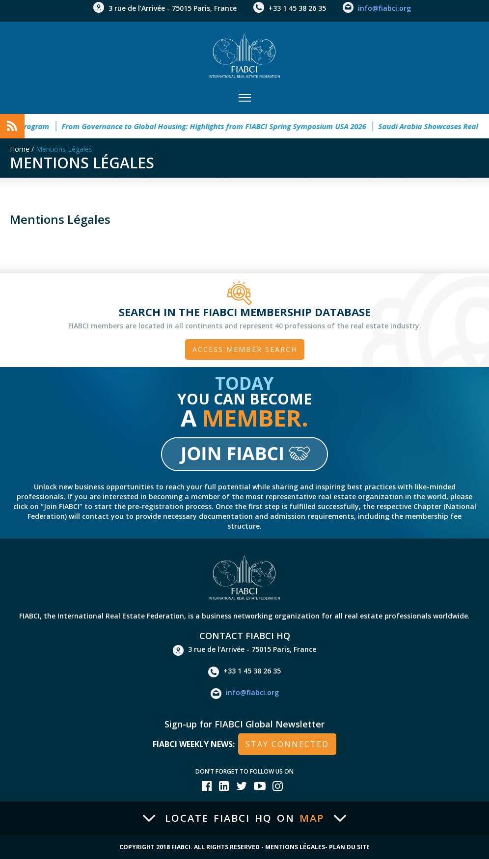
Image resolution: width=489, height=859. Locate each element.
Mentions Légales (64, 149)
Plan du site (349, 847)
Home (19, 149)
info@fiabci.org (384, 8)
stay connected (287, 744)
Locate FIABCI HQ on (244, 818)
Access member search (244, 349)
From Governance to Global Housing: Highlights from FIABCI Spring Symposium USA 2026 (219, 126)
